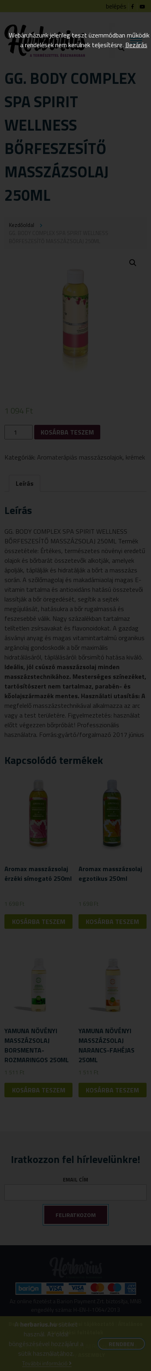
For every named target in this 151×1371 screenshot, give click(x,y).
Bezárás (136, 45)
